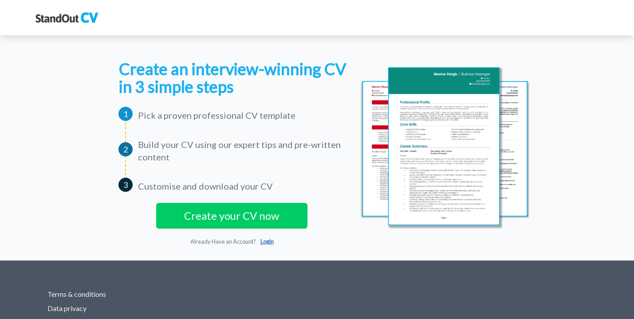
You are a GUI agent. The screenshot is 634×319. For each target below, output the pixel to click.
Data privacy (67, 308)
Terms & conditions (76, 294)
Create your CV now (231, 215)
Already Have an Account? (232, 241)
